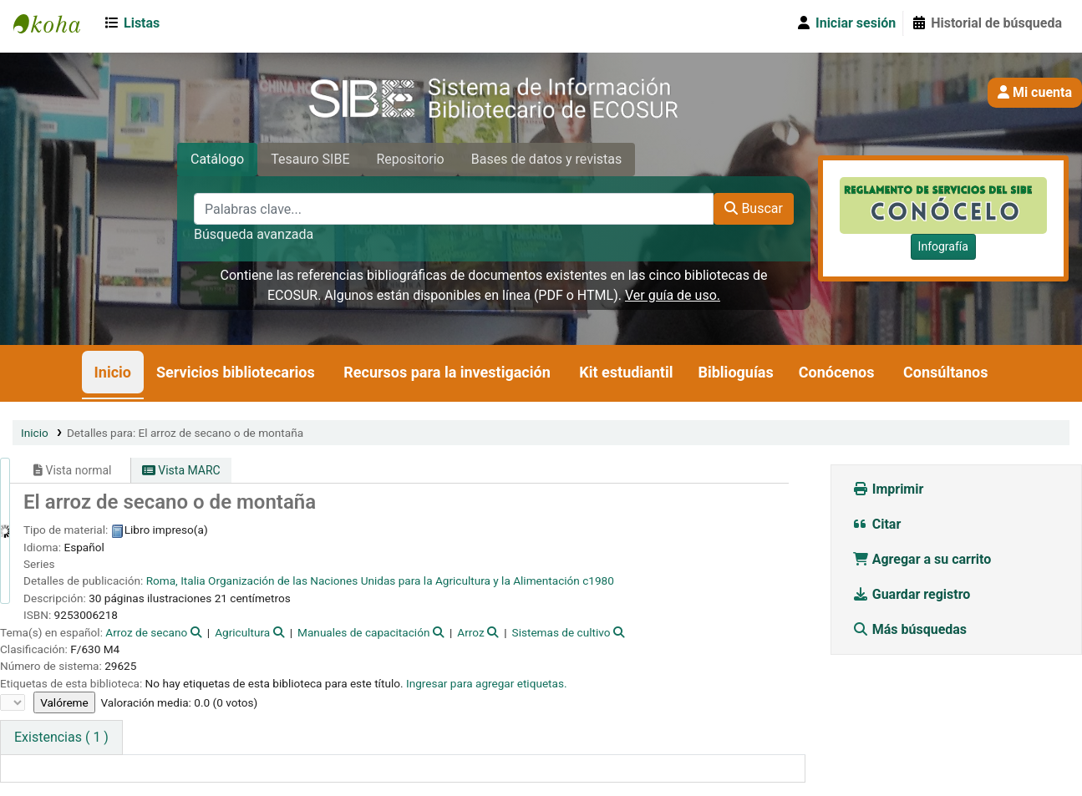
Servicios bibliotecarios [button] (235, 372)
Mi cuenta (1035, 92)
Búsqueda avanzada (253, 234)
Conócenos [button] (837, 372)
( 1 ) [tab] (61, 737)
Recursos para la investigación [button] (446, 372)
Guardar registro (913, 594)
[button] (135, 23)
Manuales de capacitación (363, 632)
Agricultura (242, 632)
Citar (877, 524)
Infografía (943, 246)
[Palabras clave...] (454, 209)
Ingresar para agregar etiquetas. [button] (486, 683)
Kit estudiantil (626, 372)
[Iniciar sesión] (845, 23)
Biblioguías (735, 372)
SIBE (55, 23)
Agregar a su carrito (922, 559)
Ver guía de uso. (672, 295)
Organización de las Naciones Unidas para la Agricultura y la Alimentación (394, 580)
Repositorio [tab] (410, 159)
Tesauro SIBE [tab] (310, 159)
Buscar (753, 208)
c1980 (598, 580)
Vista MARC (181, 470)
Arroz (470, 632)
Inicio (112, 372)
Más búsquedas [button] (911, 629)
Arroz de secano (146, 632)
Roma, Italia (176, 580)
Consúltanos (945, 372)
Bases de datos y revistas (546, 159)
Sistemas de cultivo (561, 632)
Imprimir (888, 489)
